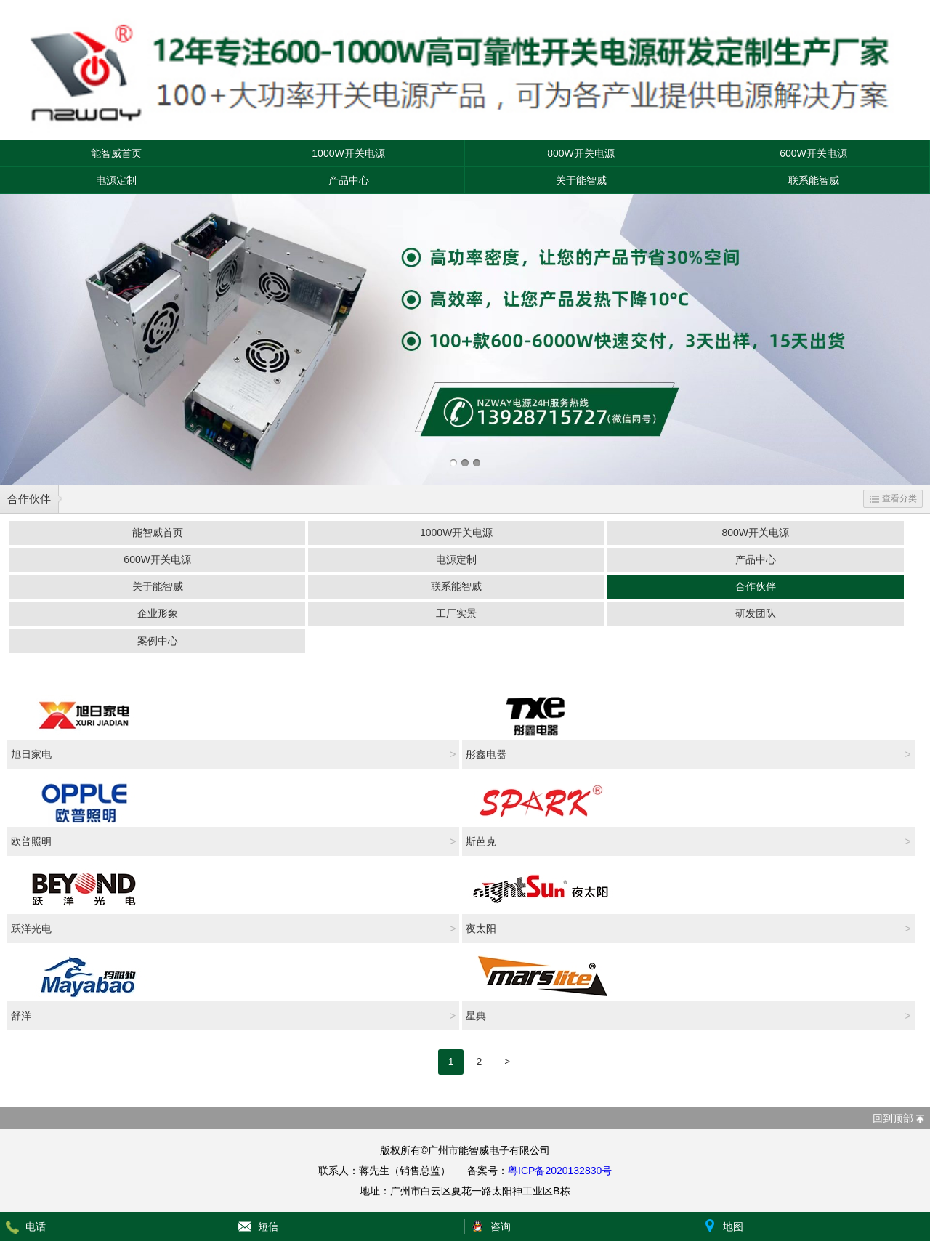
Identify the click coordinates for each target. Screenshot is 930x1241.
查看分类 (893, 498)
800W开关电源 (581, 153)
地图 (733, 1226)
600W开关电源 (813, 153)
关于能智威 (581, 180)
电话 (35, 1226)
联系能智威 (813, 180)
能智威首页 (116, 153)
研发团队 (755, 613)
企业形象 (157, 613)
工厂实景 (456, 613)
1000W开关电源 (348, 153)
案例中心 (157, 641)
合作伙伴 (29, 499)
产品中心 (348, 180)
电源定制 (116, 180)
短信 (268, 1226)
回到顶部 (893, 1118)
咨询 (500, 1226)
